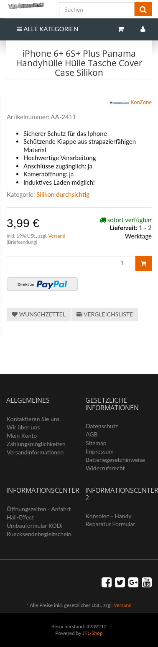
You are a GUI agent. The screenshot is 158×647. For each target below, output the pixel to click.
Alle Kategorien (47, 29)
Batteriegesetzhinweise (115, 459)
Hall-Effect (20, 517)
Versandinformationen (35, 452)
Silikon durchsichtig (62, 194)
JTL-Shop (92, 633)
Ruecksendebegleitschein (39, 533)
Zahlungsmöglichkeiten (36, 443)
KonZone (130, 103)
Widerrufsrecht (105, 467)
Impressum (100, 451)
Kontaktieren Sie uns (33, 418)
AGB (92, 434)
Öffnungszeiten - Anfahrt (39, 508)
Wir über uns (23, 427)
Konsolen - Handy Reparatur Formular (110, 519)
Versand (57, 235)
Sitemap (96, 442)
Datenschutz (102, 425)
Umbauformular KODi (35, 525)
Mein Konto (22, 435)
